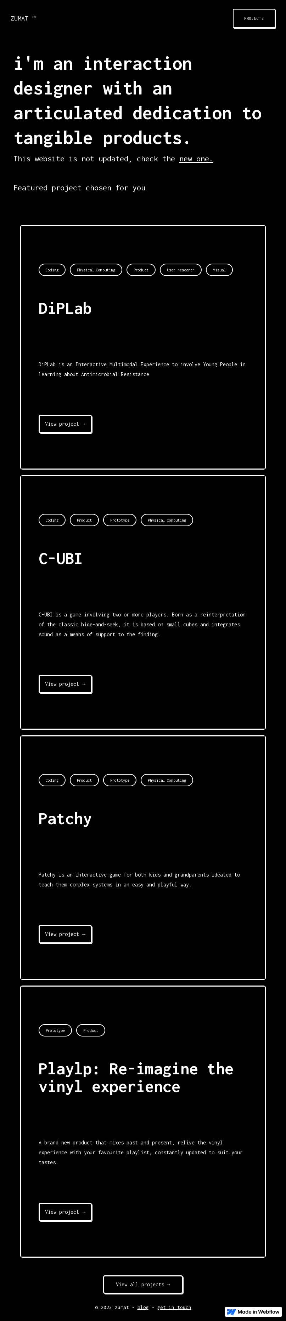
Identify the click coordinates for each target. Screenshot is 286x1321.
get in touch (174, 1307)
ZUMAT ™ (23, 18)
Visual (219, 270)
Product (141, 270)
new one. (196, 158)
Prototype (119, 520)
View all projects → (143, 1284)
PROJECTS (254, 18)
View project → (65, 424)
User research (181, 270)
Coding (52, 270)
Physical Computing (96, 270)
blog (143, 1307)
